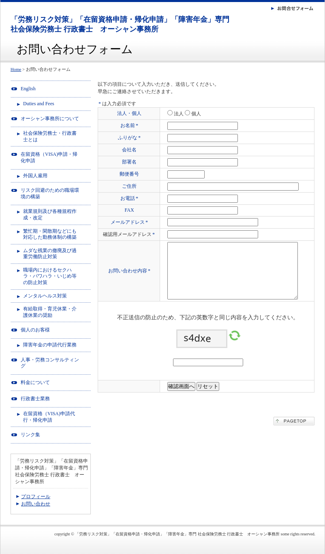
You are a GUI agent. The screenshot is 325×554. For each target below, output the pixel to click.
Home (16, 69)
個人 (195, 114)
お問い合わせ (35, 504)
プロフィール (35, 496)
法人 (178, 114)
